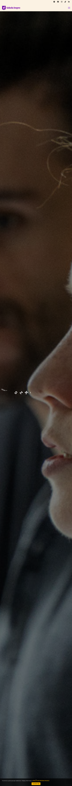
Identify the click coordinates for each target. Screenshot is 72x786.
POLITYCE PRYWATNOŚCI (41, 780)
